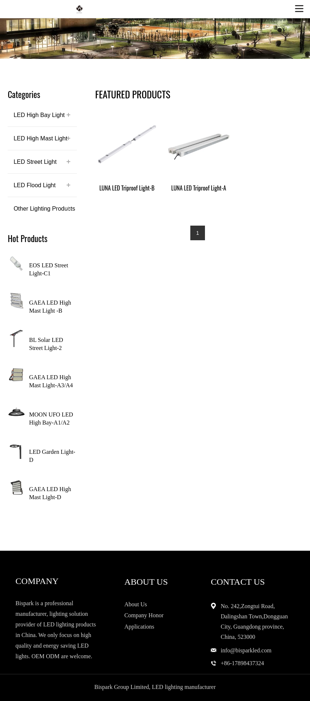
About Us (135, 604)
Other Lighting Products (44, 209)
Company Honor (144, 615)
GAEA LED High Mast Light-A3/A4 (51, 381)
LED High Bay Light (39, 115)
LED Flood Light (35, 185)
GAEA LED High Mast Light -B (50, 306)
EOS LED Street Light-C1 (48, 269)
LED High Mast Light (40, 138)
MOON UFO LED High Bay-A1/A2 (51, 418)
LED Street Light (35, 162)
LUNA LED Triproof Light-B (126, 188)
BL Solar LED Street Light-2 (46, 344)
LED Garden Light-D (52, 456)
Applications (139, 626)
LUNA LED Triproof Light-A (198, 188)
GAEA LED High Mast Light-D (50, 493)
